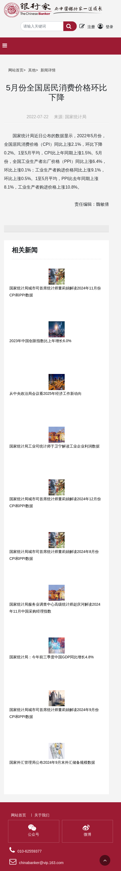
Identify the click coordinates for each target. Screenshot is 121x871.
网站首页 (15, 70)
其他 (32, 70)
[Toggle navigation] (6, 45)
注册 (91, 27)
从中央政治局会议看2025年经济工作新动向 (45, 393)
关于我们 (41, 815)
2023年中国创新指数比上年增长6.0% (40, 341)
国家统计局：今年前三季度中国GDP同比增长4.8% (51, 657)
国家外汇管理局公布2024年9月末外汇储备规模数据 (52, 762)
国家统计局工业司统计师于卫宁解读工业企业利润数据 (54, 446)
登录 (109, 27)
